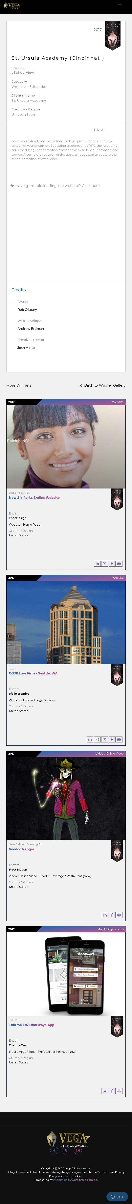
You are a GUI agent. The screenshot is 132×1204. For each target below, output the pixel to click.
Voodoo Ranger (21, 849)
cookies (77, 1176)
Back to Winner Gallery (103, 385)
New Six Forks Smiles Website (34, 498)
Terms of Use (106, 1172)
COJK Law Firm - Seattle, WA (33, 673)
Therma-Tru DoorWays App (31, 1025)
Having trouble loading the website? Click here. (55, 186)
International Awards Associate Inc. (75, 1179)
